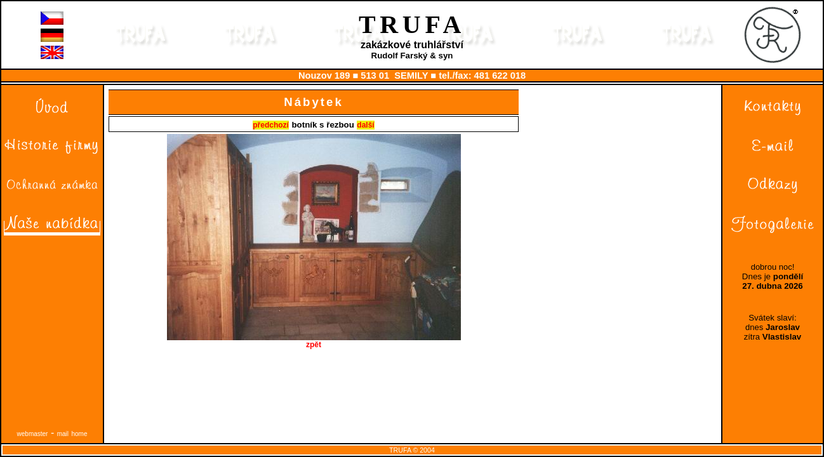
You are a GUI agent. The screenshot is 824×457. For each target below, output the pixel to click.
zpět (314, 341)
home (79, 433)
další (365, 125)
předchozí (271, 125)
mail (63, 433)
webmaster (32, 433)
